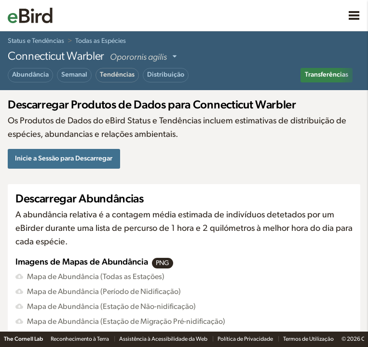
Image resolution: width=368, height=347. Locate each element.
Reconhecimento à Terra (80, 339)
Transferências (326, 74)
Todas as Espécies (100, 41)
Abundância (30, 74)
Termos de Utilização (308, 339)
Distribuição (165, 74)
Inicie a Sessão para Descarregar (63, 158)
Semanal (74, 74)
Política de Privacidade (246, 339)
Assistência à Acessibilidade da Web (163, 339)
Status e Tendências (36, 41)
